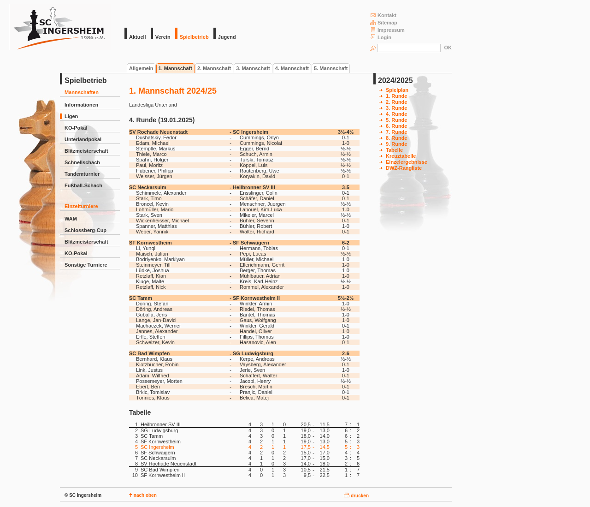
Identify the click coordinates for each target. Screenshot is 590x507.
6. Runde (396, 126)
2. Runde (396, 102)
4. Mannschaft (292, 68)
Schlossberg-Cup (85, 230)
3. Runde (396, 108)
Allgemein (141, 68)
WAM (71, 218)
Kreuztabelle (401, 156)
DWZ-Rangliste (404, 168)
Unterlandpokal (83, 139)
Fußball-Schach (83, 185)
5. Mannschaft (331, 68)
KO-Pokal (76, 128)
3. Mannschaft (253, 68)
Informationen (81, 104)
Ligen (71, 116)
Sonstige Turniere (86, 265)
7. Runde (396, 132)
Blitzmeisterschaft (86, 151)
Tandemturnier (82, 174)
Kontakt (383, 15)
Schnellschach (82, 162)
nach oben (143, 495)
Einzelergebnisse (406, 162)
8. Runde (396, 138)
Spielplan (397, 90)
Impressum (387, 30)
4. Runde (396, 114)
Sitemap (383, 22)
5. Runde (396, 120)
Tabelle (394, 150)
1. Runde (396, 96)
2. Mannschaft (214, 68)
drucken (356, 495)
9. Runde (396, 144)
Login (380, 37)
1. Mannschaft (175, 68)
